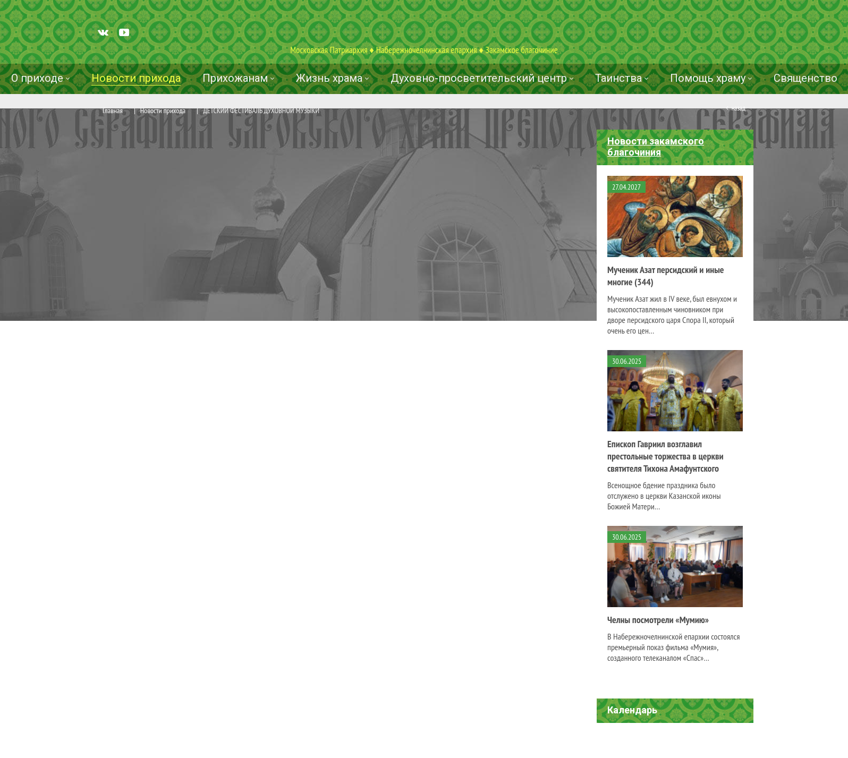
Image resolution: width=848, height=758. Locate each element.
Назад (738, 108)
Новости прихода (162, 110)
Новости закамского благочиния (655, 146)
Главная (113, 110)
